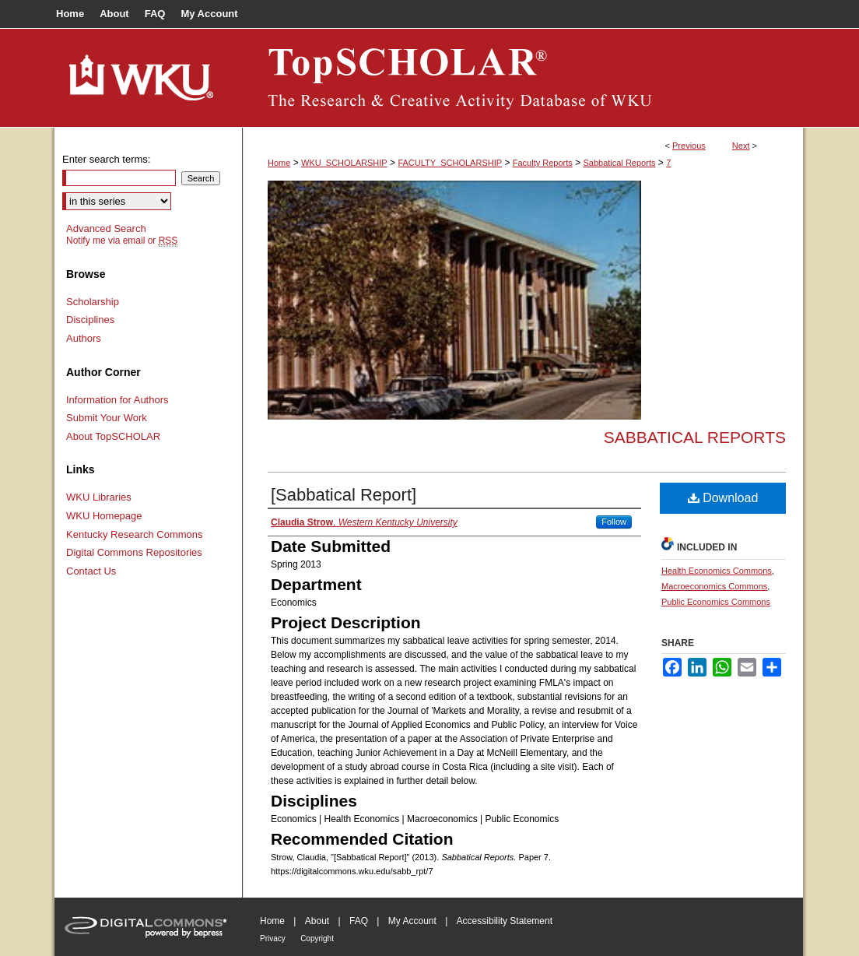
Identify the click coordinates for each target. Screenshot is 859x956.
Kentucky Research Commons (134, 534)
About (317, 921)
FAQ (358, 921)
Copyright (317, 938)
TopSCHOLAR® (523, 78)
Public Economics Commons (715, 601)
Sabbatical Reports (620, 162)
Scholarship (92, 302)
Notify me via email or (121, 240)
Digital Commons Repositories (134, 552)
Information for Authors (117, 400)
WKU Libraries (98, 497)
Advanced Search (106, 228)
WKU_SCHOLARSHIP (344, 162)
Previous (689, 145)
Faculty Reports (543, 162)
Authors (83, 338)
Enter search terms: (106, 159)
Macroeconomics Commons (714, 586)
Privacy (273, 938)
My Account (412, 921)
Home (279, 162)
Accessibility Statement (504, 921)
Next (741, 145)
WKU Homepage (104, 516)
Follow (613, 521)
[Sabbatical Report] (343, 494)
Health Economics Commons (716, 570)
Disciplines (90, 319)
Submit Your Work (106, 418)
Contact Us (91, 571)
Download (723, 497)
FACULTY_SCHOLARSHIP (450, 162)
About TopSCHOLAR (113, 436)
